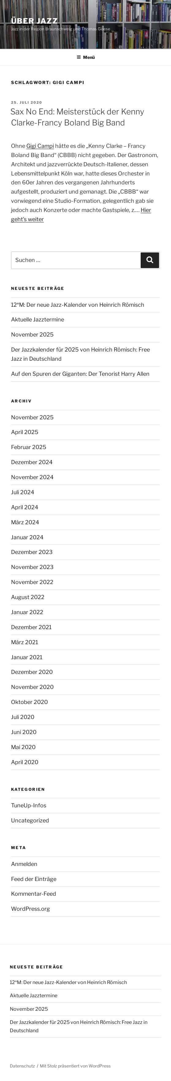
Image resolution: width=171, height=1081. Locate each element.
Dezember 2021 (31, 627)
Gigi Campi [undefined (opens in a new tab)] (40, 146)
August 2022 (27, 597)
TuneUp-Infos (28, 805)
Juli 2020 (22, 717)
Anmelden (24, 864)
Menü (86, 57)
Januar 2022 (27, 612)
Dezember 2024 (32, 462)
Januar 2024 (27, 537)
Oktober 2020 (29, 702)
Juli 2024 (22, 492)
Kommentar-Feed (33, 894)
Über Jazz (34, 21)
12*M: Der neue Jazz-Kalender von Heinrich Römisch (77, 305)
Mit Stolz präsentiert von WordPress (75, 1065)
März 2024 (25, 522)
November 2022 (32, 582)
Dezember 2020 (32, 672)
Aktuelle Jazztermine (37, 319)
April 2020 (24, 762)
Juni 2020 (23, 732)
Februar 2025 (28, 447)
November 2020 (32, 687)
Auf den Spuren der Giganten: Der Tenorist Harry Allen (80, 374)
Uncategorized (30, 820)
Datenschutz (22, 1065)
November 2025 (32, 334)
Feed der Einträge (33, 879)
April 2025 (24, 432)
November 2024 (32, 477)
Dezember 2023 (32, 552)
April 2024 (24, 507)
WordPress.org (30, 909)
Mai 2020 (23, 747)
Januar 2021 (26, 657)
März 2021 (24, 642)
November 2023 (32, 567)
